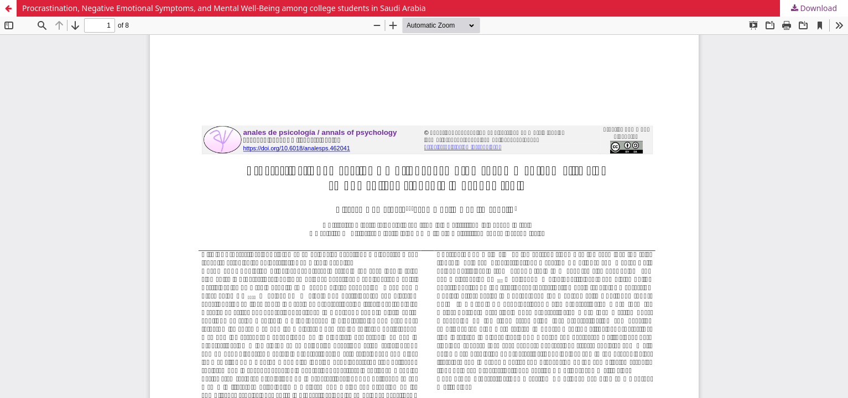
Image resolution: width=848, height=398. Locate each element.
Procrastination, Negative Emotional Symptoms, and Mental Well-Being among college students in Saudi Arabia (223, 8)
